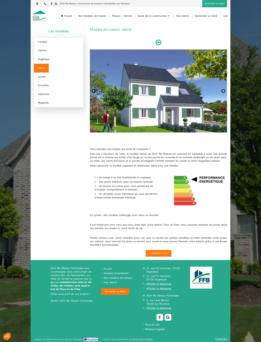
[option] (158, 90)
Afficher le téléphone (158, 283)
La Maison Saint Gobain (141, 339)
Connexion (221, 339)
